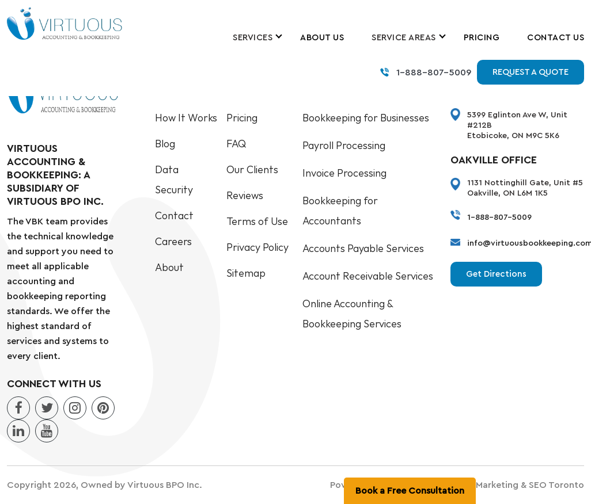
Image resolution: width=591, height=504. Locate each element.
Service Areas (404, 37)
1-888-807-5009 (433, 72)
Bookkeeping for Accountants (340, 211)
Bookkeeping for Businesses (365, 118)
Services (252, 37)
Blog (165, 144)
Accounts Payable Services (363, 248)
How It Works (186, 118)
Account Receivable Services (367, 276)
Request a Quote (531, 72)
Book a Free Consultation (409, 490)
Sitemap (246, 273)
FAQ (236, 144)
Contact (174, 216)
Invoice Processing (344, 173)
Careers (173, 241)
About (169, 267)
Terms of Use (257, 221)
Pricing (482, 37)
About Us (322, 37)
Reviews (244, 195)
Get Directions (496, 274)
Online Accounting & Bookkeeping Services (351, 314)
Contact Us (555, 37)
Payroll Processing (343, 145)
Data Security (174, 180)
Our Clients (252, 170)
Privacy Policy (257, 247)
